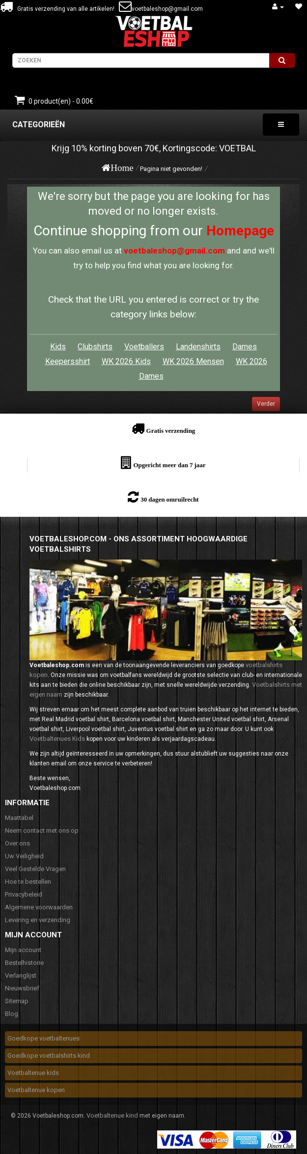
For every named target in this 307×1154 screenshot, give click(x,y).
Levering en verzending (37, 920)
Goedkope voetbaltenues (43, 1038)
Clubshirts (95, 346)
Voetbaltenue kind (112, 1115)
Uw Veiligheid (24, 856)
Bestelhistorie (24, 962)
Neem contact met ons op (42, 830)
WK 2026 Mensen (193, 361)
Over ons (17, 843)
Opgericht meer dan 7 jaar (169, 465)
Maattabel (19, 817)
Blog (11, 1013)
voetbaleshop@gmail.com (167, 8)
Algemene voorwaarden (39, 907)
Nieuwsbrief (22, 988)
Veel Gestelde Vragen (35, 869)
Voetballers (144, 346)
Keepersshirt (67, 361)
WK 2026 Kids (126, 361)
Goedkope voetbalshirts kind (48, 1055)
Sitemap (16, 1001)
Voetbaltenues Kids (57, 738)
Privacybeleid (23, 894)
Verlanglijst (20, 975)
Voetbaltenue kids (33, 1072)
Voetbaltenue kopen (36, 1090)
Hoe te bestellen (28, 881)
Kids (58, 346)
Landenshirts (198, 346)
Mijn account (23, 950)
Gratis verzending (170, 430)
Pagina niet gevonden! (171, 168)
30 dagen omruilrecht (169, 499)
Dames (244, 346)
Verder (266, 403)
